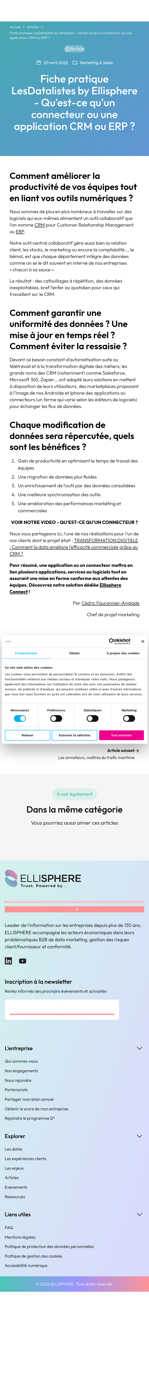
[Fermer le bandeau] (142, 641)
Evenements (16, 1274)
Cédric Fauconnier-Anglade (110, 606)
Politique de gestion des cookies (33, 1343)
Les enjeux (14, 1255)
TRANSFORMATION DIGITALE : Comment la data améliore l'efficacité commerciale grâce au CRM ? (74, 550)
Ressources (15, 1284)
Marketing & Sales (96, 65)
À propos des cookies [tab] (123, 653)
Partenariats (16, 1177)
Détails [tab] (74, 653)
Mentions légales (20, 1324)
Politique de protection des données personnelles (49, 1333)
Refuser (27, 735)
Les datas (13, 1236)
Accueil (15, 27)
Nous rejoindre (18, 1167)
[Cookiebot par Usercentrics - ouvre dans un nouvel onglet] (112, 641)
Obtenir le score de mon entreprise (36, 1196)
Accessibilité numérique (26, 1352)
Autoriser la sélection (74, 735)
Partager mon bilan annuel (29, 1186)
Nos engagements (21, 1158)
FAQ (9, 1314)
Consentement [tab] (26, 653)
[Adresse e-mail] (62, 1080)
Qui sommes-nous (21, 1148)
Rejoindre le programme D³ (30, 1205)
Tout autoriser (121, 735)
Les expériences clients (25, 1245)
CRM (39, 228)
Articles (33, 27)
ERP (20, 235)
